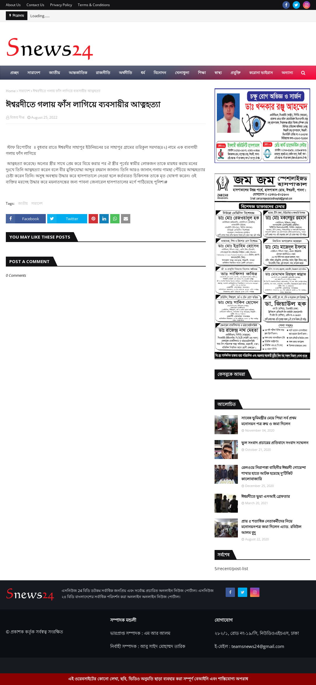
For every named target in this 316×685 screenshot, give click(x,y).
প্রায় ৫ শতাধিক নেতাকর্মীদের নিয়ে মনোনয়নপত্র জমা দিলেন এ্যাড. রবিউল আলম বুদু (271, 526)
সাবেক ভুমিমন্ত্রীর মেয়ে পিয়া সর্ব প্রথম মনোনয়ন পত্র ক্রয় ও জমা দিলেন (268, 420)
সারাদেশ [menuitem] (33, 72)
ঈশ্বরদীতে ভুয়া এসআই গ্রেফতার (265, 496)
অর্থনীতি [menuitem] (125, 72)
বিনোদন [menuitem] (160, 72)
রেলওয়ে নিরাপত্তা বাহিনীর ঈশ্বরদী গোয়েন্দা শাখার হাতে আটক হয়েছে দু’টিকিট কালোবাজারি (273, 473)
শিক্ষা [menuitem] (202, 72)
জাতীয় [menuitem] (54, 72)
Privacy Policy (61, 4)
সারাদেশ (24, 90)
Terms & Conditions (94, 4)
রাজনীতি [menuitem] (103, 72)
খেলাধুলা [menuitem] (182, 72)
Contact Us (35, 4)
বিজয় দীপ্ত (17, 117)
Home (11, 90)
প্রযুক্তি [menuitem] (235, 72)
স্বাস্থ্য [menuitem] (218, 72)
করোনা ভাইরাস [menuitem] (261, 72)
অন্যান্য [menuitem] (287, 72)
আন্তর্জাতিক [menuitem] (78, 72)
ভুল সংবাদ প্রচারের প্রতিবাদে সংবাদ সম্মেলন (274, 442)
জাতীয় (23, 203)
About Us (13, 4)
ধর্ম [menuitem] (143, 72)
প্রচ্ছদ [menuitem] (14, 72)
